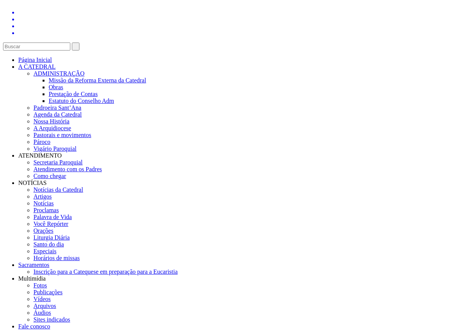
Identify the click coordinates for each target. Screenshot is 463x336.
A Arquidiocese (52, 128)
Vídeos (42, 299)
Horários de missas (56, 258)
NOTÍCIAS (32, 183)
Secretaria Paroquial (57, 162)
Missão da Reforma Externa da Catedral (97, 80)
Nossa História (51, 121)
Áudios (42, 312)
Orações (43, 230)
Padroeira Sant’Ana (57, 107)
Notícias (43, 203)
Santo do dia (48, 244)
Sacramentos (33, 265)
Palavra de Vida (52, 217)
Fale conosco (34, 326)
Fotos (40, 285)
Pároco (41, 142)
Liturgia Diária (51, 237)
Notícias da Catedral (58, 189)
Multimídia (32, 278)
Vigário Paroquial (54, 148)
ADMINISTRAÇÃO (58, 73)
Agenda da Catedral (57, 114)
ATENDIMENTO (40, 155)
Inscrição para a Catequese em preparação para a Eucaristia (105, 271)
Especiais (44, 251)
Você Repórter (50, 224)
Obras (56, 87)
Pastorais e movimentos (62, 135)
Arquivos (44, 306)
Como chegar (49, 176)
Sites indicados (51, 319)
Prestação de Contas (73, 94)
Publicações (47, 292)
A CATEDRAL (36, 66)
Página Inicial (35, 60)
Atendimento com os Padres (67, 169)
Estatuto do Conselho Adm (81, 101)
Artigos (42, 196)
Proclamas (46, 210)
